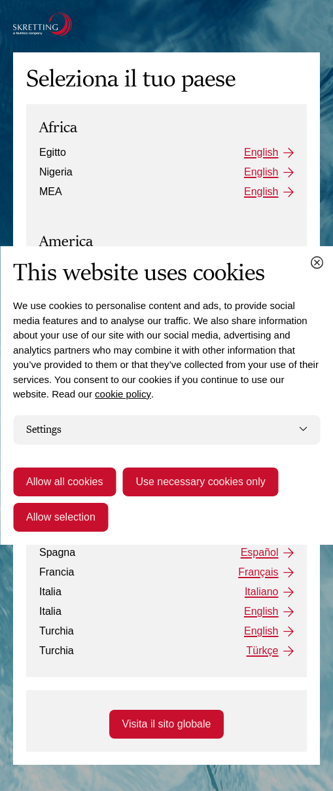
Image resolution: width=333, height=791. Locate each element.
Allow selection (61, 517)
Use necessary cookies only (200, 481)
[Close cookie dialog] (316, 262)
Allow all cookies (64, 481)
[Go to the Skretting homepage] (42, 24)
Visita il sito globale (166, 723)
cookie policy (123, 393)
